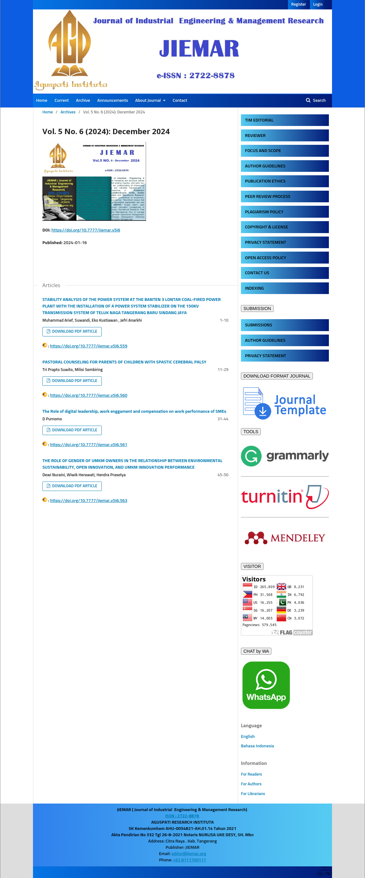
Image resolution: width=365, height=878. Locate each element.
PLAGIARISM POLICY (264, 212)
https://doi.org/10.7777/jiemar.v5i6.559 (89, 346)
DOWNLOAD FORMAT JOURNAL (276, 376)
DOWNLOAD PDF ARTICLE (74, 332)
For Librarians (253, 794)
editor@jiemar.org (189, 854)
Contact (180, 100)
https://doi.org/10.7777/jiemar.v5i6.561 (89, 445)
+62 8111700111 (189, 860)
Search (319, 100)
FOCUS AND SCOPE (263, 151)
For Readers (251, 774)
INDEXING (254, 288)
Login (318, 5)
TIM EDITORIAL (259, 120)
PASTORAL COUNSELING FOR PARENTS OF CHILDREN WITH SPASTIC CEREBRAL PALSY (124, 362)
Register (298, 5)
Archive (83, 100)
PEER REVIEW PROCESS (267, 196)
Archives (68, 112)
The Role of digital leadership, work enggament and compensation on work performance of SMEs (134, 411)
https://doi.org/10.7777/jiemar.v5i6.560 (89, 395)
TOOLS (250, 431)
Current (62, 100)
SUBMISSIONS (258, 325)
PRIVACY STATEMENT (265, 242)
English (248, 736)
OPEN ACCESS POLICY (265, 258)
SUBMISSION (257, 308)
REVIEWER (255, 136)
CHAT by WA (256, 651)
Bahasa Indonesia (257, 746)
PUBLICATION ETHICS (265, 181)
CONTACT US (257, 273)
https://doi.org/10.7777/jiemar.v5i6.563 (89, 501)
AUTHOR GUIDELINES (265, 166)
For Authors (251, 784)
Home (41, 100)
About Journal (148, 100)
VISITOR (252, 566)
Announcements (112, 100)
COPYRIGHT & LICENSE (266, 227)
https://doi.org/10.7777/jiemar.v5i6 (86, 230)
